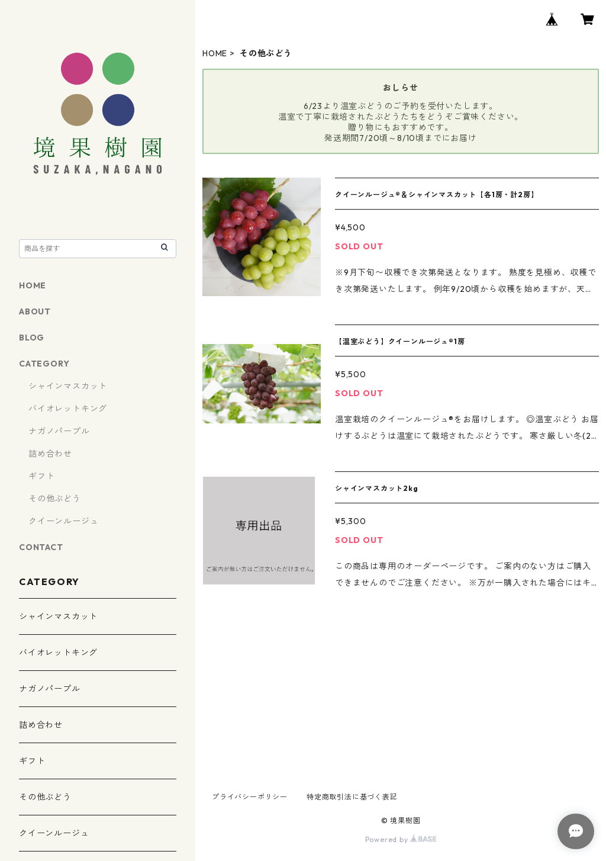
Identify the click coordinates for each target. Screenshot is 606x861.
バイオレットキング (67, 408)
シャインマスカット (67, 386)
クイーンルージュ (63, 521)
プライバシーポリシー (250, 796)
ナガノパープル (59, 431)
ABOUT (35, 311)
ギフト (41, 476)
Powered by (401, 839)
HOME (214, 53)
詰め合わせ (50, 453)
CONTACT (41, 547)
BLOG (31, 337)
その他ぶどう (54, 498)
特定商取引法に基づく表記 (352, 796)
